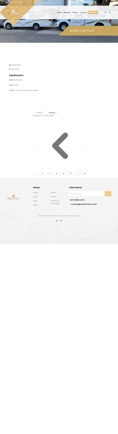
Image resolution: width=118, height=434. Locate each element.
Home (59, 12)
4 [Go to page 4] (57, 173)
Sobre (35, 197)
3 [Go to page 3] (49, 173)
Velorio (53, 192)
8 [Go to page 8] (84, 173)
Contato (83, 12)
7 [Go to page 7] (78, 173)
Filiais (35, 201)
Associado (93, 12)
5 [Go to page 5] (64, 173)
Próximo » (52, 113)
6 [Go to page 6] (71, 173)
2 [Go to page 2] (42, 173)
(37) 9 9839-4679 (77, 200)
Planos (75, 12)
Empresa (67, 12)
